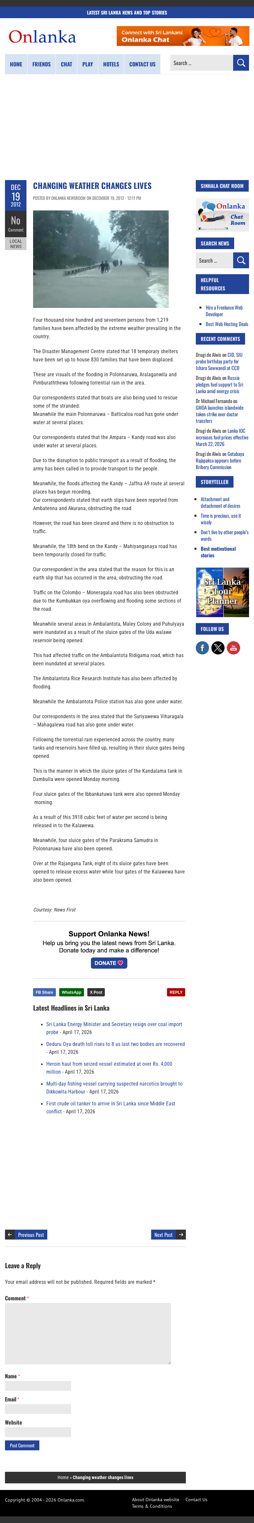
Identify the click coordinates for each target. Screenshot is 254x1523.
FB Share (44, 992)
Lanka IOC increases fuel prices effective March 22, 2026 (222, 437)
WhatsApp (71, 992)
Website (13, 1422)
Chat (66, 64)
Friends (41, 64)
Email (12, 1399)
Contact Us (196, 1500)
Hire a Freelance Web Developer (224, 310)
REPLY (176, 992)
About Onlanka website (155, 1500)
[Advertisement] (127, 127)
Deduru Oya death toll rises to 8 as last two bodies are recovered (115, 1044)
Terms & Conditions (152, 1506)
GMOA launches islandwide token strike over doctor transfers (219, 414)
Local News (16, 244)
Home (16, 64)
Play (87, 64)
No (16, 220)
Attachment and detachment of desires (220, 502)
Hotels (111, 64)
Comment (15, 229)
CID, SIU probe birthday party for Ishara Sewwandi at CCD (219, 361)
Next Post (163, 1234)
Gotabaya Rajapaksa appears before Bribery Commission (220, 460)
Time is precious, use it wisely (221, 519)
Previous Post (31, 1234)
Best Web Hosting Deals (227, 323)
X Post (96, 992)
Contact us (142, 64)
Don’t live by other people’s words (225, 535)
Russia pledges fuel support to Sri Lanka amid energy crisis (219, 384)
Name (12, 1376)
